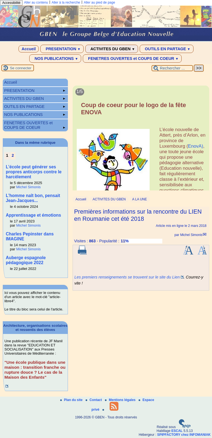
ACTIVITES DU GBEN (111, 49)
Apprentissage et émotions (33, 215)
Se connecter (20, 68)
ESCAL (177, 431)
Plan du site (72, 400)
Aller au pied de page (99, 2)
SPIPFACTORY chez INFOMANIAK (184, 435)
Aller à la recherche (66, 2)
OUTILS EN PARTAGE (166, 49)
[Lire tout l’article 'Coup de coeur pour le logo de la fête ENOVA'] (141, 145)
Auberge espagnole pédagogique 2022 (26, 260)
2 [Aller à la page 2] (13, 155)
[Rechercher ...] (172, 68)
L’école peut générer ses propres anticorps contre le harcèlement (34, 171)
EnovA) (195, 146)
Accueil (29, 49)
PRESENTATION (62, 49)
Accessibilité (11, 3)
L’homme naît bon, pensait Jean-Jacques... (33, 198)
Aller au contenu (36, 2)
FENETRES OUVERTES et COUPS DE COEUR (132, 58)
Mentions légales (120, 400)
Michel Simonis (191, 235)
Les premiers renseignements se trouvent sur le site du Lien (127, 277)
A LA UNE (139, 199)
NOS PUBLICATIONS (55, 58)
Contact (94, 400)
